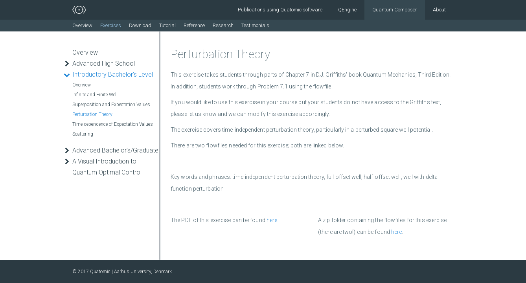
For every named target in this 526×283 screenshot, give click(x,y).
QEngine (347, 10)
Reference (194, 25)
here (272, 220)
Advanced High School (103, 63)
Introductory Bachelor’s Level (112, 74)
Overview (82, 25)
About (439, 10)
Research (223, 25)
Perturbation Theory (92, 114)
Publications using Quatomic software (280, 10)
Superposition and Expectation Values (111, 104)
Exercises (110, 25)
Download (140, 25)
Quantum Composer (394, 10)
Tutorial (167, 25)
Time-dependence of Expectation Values (112, 124)
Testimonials (255, 25)
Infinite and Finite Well (95, 94)
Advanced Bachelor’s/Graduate (115, 150)
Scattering (82, 134)
